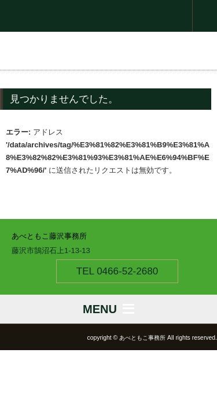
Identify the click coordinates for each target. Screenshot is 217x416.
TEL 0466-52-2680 (117, 271)
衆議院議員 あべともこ (108, 16)
